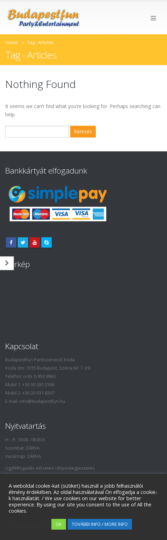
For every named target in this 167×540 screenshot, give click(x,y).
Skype (46, 242)
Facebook (11, 242)
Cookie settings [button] (28, 524)
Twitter (23, 242)
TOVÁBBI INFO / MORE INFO (100, 524)
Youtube (35, 242)
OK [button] (59, 524)
